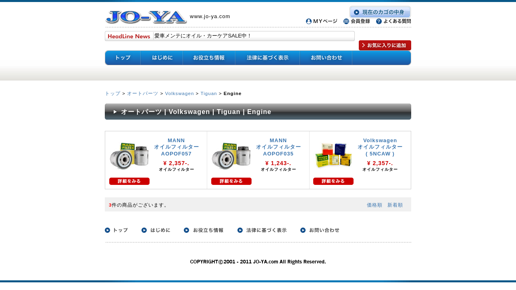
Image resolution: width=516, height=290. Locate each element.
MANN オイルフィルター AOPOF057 (176, 147)
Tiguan (209, 93)
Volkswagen (179, 93)
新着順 (395, 204)
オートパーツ (142, 93)
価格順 (375, 204)
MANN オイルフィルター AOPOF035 (278, 147)
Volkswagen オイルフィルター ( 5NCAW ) (380, 147)
